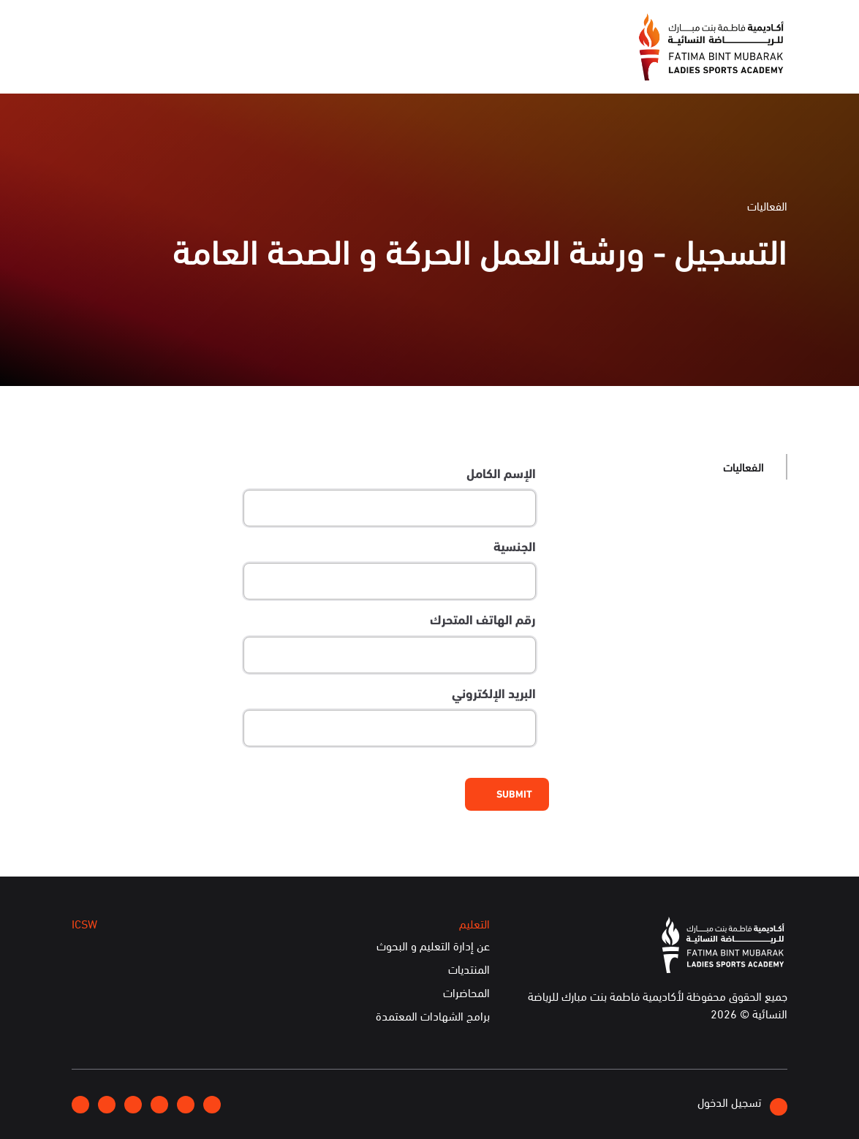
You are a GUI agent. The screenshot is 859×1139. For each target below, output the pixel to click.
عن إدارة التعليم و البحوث (433, 946)
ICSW (207, 63)
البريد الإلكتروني (494, 693)
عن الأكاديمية (456, 63)
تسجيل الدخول (742, 1104)
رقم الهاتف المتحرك (483, 619)
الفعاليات (323, 63)
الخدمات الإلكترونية (123, 63)
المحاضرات (466, 992)
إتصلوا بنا (187, 25)
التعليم (261, 63)
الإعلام (384, 63)
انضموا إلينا (251, 26)
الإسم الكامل (501, 473)
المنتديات (469, 969)
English (130, 25)
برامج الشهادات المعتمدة (433, 1016)
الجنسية (514, 546)
